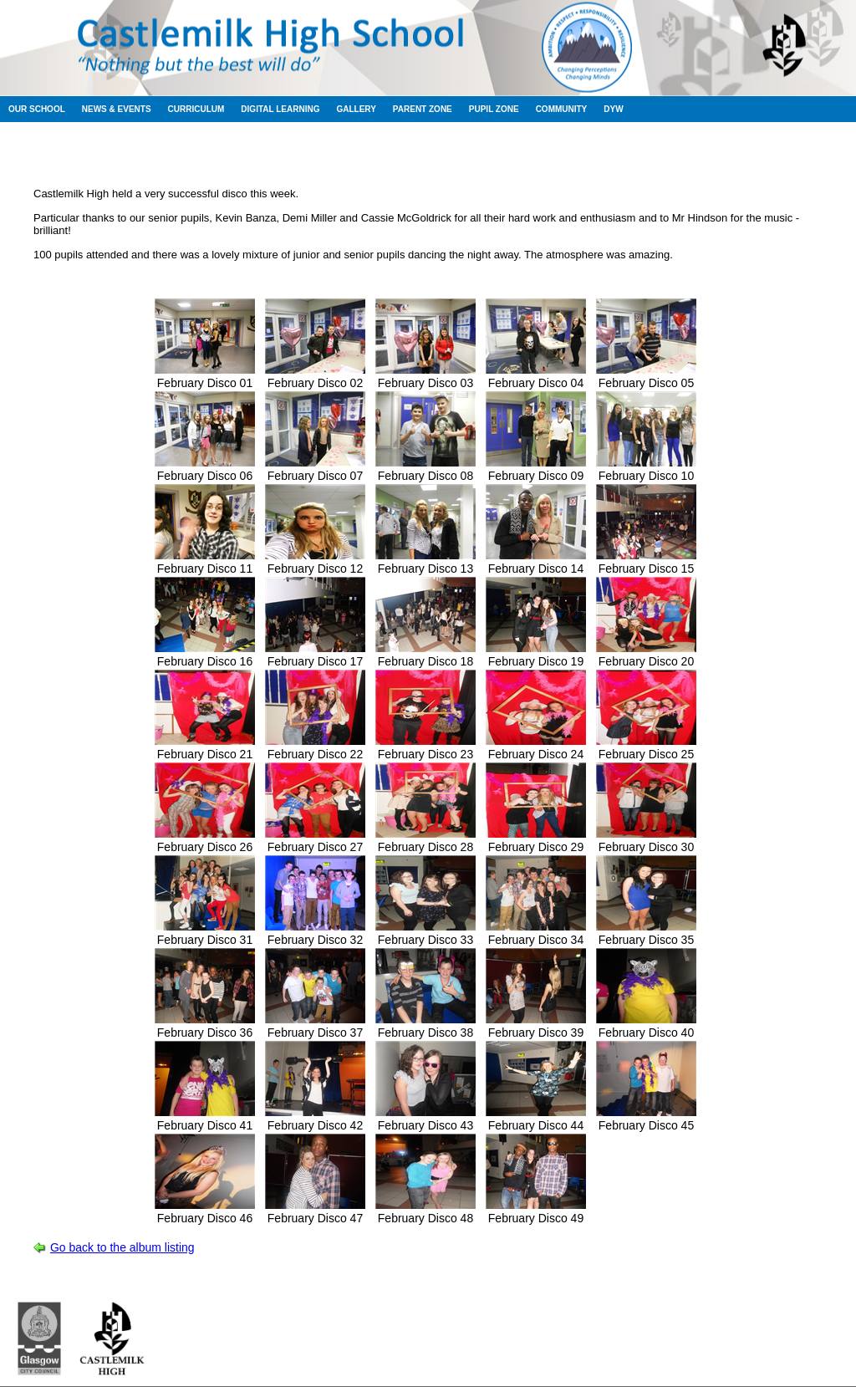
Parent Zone (422, 109)
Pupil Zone (494, 109)
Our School (36, 109)
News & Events (116, 109)
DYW (613, 109)
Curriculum (196, 109)
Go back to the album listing (122, 1247)
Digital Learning (280, 109)
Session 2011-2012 (357, 150)
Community (562, 109)
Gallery (355, 109)
